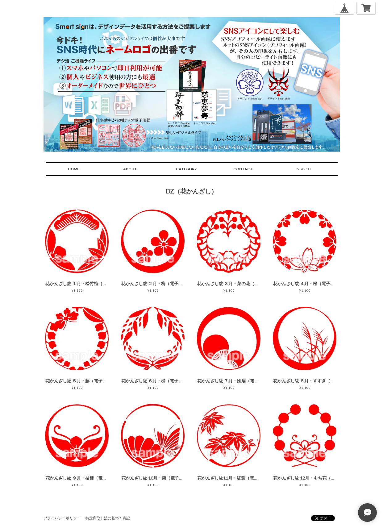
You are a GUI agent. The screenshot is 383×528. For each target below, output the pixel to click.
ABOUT (130, 169)
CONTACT (243, 169)
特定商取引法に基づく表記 (107, 518)
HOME (73, 169)
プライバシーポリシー (62, 518)
